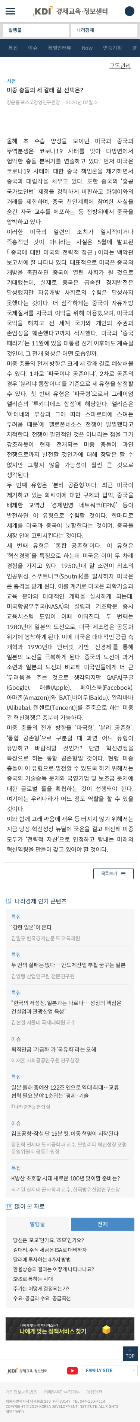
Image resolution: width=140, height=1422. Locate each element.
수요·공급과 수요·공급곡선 (42, 1298)
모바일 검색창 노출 (129, 11)
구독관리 (120, 66)
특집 (13, 48)
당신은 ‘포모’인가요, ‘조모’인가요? (48, 1240)
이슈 (32, 48)
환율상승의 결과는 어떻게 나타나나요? (53, 1269)
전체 (102, 1224)
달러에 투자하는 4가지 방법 (42, 1259)
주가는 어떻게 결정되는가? (41, 1288)
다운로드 (130, 84)
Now (87, 48)
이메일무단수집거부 (62, 1392)
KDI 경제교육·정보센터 (70, 11)
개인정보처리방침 (22, 1392)
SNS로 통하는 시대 (33, 1279)
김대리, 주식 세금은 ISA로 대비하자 (50, 1250)
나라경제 (85, 30)
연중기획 (112, 48)
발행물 (15, 30)
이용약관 (94, 1392)
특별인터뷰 (59, 48)
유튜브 (72, 1370)
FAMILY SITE (99, 1371)
